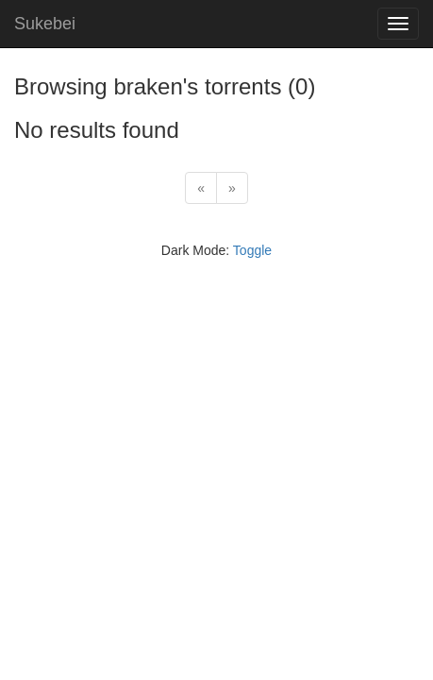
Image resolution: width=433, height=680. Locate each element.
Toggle (252, 250)
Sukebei (44, 23)
